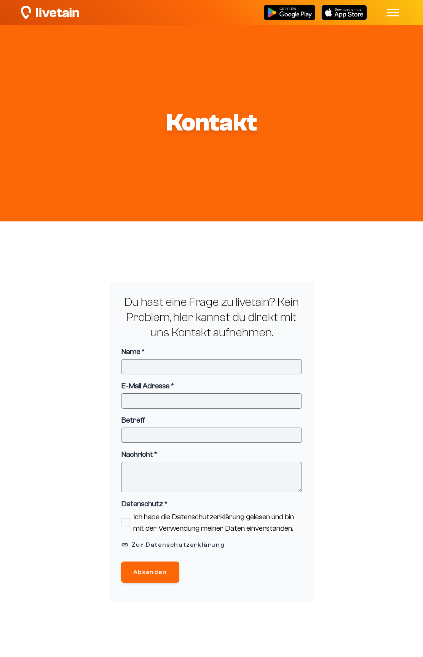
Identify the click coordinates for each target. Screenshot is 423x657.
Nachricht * (139, 454)
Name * (132, 351)
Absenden (150, 572)
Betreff (133, 420)
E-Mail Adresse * (147, 386)
